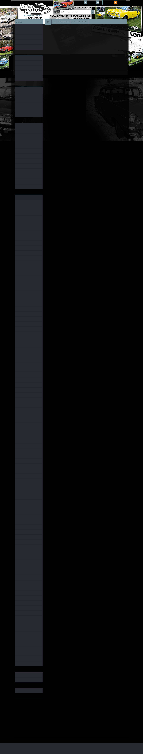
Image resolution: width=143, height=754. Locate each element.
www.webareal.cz (36, 739)
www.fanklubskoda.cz (22, 705)
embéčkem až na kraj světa (24, 708)
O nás (54, 22)
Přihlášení (91, 2)
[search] (92, 12)
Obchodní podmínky (64, 22)
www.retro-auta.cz (21, 704)
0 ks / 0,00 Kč (122, 1)
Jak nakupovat (76, 22)
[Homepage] (49, 21)
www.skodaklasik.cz (22, 707)
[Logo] (28, 12)
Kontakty (84, 22)
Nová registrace (105, 2)
